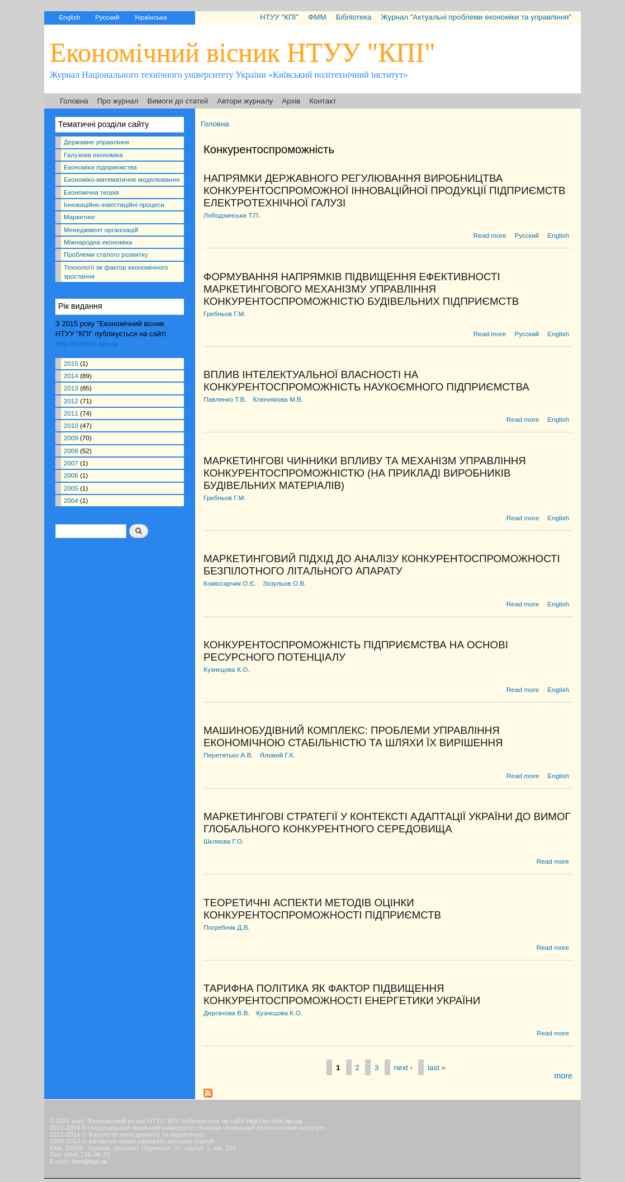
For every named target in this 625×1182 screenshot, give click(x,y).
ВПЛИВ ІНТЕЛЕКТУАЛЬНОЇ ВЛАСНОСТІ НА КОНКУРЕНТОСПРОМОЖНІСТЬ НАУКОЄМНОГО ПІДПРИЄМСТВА (366, 381)
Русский (107, 17)
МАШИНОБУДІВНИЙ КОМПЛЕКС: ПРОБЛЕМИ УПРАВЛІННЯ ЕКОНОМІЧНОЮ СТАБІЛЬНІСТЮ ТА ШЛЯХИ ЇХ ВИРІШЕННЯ (353, 736)
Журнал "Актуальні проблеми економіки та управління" (476, 17)
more (563, 1075)
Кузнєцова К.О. (226, 670)
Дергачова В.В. (226, 1013)
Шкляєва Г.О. (223, 841)
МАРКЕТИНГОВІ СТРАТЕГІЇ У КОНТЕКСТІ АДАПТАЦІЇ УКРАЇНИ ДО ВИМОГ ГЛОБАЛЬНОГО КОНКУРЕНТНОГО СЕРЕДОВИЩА (387, 823)
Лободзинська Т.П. (231, 215)
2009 (71, 437)
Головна (74, 101)
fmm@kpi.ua (89, 1161)
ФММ (317, 17)
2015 (71, 363)
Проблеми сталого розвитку (106, 254)
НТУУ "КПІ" (279, 17)
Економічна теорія (91, 192)
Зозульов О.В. (284, 583)
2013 (71, 388)
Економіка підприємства (100, 167)
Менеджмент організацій (101, 229)
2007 (71, 463)
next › (403, 1067)
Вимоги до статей (178, 101)
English (69, 17)
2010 (71, 425)
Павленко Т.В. (225, 399)
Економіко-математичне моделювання (121, 179)
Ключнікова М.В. (278, 399)
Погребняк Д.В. (226, 927)
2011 (71, 413)
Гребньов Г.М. (224, 314)
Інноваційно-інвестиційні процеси (114, 204)
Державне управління (96, 141)
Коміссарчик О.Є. (229, 583)
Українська (150, 17)
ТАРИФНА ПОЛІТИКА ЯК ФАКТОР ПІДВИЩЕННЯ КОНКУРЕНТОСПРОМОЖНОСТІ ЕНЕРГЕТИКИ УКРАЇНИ (341, 994)
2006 (71, 475)
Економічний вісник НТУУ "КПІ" (242, 52)
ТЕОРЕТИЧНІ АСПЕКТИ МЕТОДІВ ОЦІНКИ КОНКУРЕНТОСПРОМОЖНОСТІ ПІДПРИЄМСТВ (322, 909)
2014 (71, 375)
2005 (71, 488)
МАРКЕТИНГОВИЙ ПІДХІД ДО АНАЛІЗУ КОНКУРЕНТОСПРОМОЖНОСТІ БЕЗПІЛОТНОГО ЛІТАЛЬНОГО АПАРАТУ (381, 565)
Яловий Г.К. (277, 755)
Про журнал (118, 101)
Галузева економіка (93, 154)
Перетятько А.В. (228, 755)
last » (437, 1067)
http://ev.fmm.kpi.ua (86, 344)
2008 (71, 450)
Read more (490, 235)
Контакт (322, 101)
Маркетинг (80, 216)
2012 (71, 400)
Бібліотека (354, 17)
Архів (291, 101)
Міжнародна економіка (98, 242)
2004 (71, 500)
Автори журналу (245, 101)
